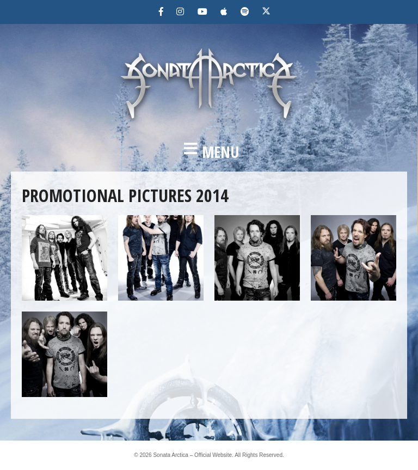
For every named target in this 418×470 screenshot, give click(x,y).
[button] (209, 152)
